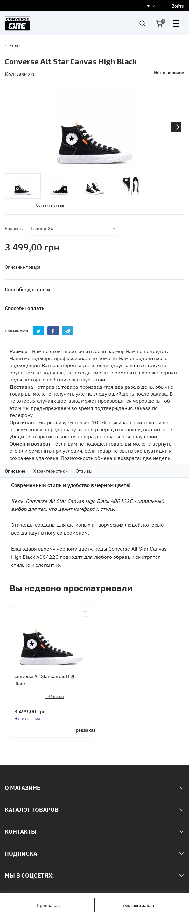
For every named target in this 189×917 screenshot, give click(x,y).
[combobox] (73, 228)
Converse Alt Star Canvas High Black (45, 679)
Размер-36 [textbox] (42, 228)
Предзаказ (48, 905)
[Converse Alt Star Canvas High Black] (51, 635)
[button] (176, 127)
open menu (176, 23)
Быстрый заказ (138, 905)
